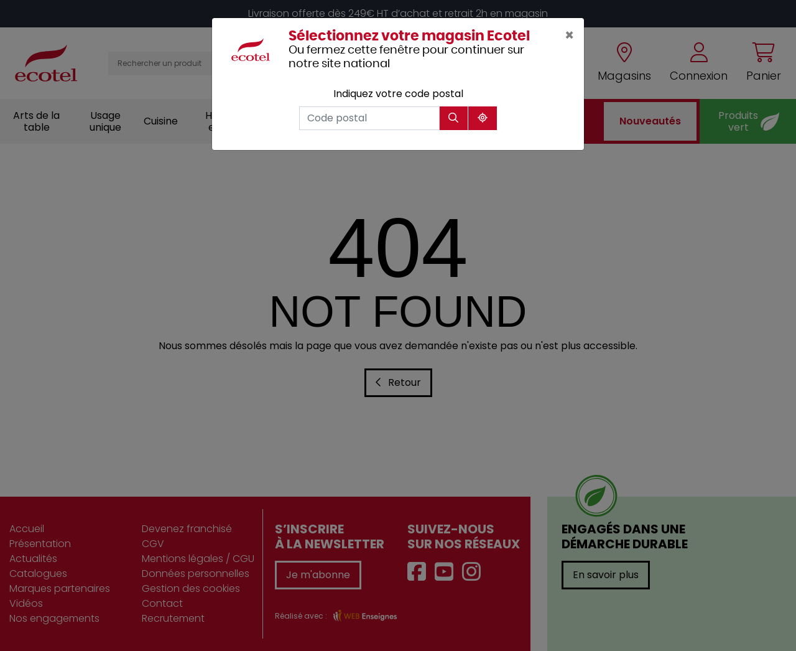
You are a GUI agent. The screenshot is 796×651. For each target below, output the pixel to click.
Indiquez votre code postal (398, 94)
